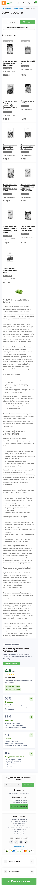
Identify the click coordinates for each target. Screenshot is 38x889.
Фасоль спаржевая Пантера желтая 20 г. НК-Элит (10, 63)
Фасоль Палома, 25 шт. (28, 62)
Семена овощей (18, 8)
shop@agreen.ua (19, 846)
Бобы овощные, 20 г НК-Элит (27, 102)
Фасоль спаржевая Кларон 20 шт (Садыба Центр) (10, 147)
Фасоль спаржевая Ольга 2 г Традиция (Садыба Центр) (10, 188)
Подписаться (28, 785)
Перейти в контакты (19, 806)
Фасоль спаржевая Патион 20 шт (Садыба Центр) (28, 229)
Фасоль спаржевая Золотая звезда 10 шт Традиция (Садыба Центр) (28, 188)
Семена (8, 8)
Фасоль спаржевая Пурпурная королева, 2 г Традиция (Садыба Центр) (10, 105)
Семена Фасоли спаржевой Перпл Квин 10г (10, 270)
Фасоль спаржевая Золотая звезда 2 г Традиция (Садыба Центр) (10, 230)
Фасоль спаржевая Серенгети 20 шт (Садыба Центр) (28, 147)
